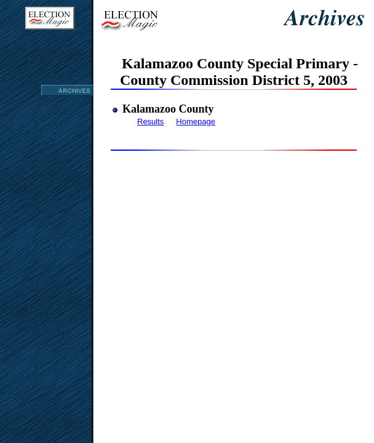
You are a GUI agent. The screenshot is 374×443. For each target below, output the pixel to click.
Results (150, 121)
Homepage (195, 121)
